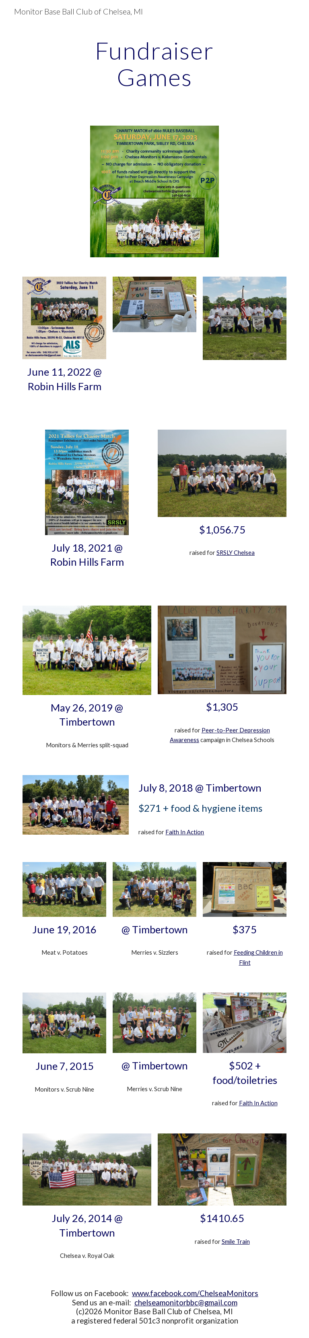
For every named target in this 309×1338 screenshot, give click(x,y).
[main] (154, 63)
